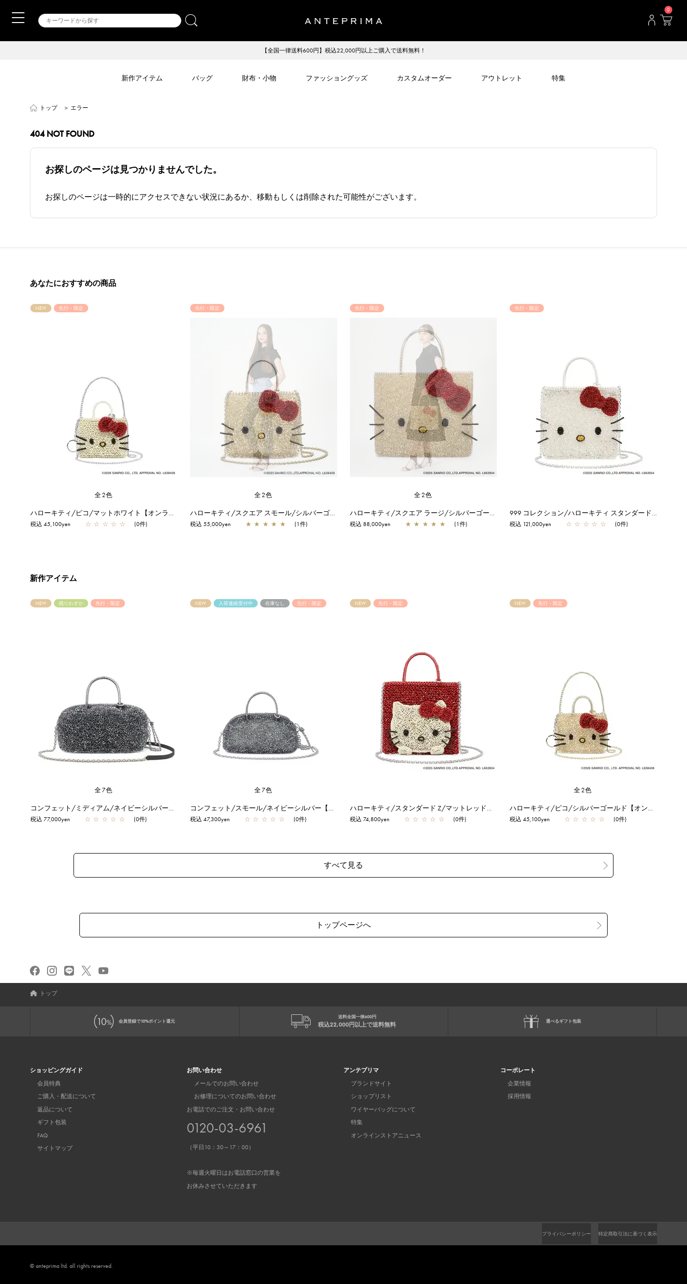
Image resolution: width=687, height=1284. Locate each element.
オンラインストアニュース (379, 1132)
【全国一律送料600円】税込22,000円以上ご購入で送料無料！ (344, 51)
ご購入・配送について (59, 1094)
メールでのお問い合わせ (219, 1080)
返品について (47, 1106)
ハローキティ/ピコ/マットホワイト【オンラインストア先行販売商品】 (145, 513)
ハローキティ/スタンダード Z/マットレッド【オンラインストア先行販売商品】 (478, 809)
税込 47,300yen (215, 820)
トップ (48, 109)
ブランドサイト (364, 1080)
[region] (263, 398)
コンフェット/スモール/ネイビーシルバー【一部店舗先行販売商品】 (302, 809)
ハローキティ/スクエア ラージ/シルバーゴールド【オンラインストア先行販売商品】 (486, 513)
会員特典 (41, 1080)
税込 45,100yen (55, 525)
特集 (349, 1120)
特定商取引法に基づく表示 (622, 1231)
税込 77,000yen (55, 820)
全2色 (104, 496)
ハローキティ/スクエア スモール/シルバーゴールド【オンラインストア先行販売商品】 (330, 513)
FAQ (35, 1132)
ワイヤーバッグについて (376, 1106)
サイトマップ (47, 1145)
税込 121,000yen (535, 525)
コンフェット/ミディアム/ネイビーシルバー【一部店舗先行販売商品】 (145, 809)
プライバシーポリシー (549, 1231)
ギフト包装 (44, 1120)
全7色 (104, 791)
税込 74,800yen (374, 820)
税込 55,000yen (215, 525)
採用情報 (512, 1094)
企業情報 (512, 1080)
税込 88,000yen (375, 525)
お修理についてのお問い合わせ (228, 1094)
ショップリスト (364, 1094)
